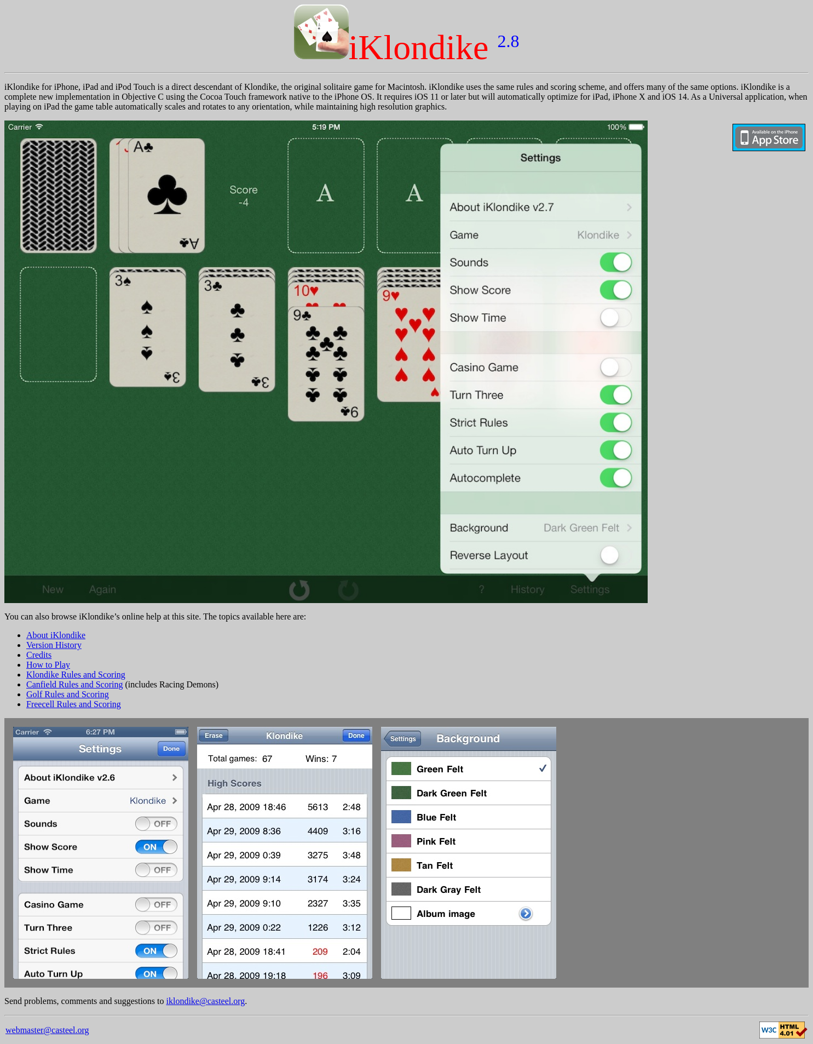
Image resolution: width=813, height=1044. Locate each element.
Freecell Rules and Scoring (73, 704)
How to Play (48, 664)
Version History (54, 645)
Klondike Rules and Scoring (75, 674)
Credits (38, 654)
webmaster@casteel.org (47, 1030)
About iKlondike (55, 635)
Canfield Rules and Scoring (74, 684)
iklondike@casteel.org (205, 1001)
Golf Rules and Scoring (67, 694)
